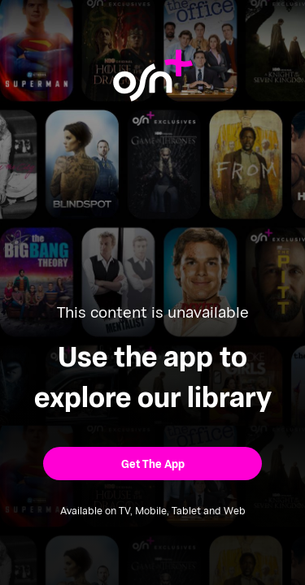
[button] (152, 463)
